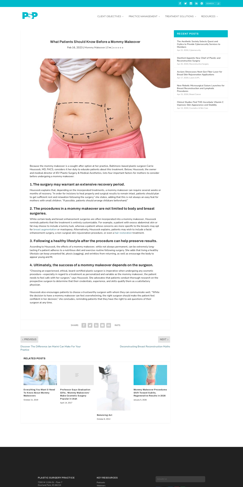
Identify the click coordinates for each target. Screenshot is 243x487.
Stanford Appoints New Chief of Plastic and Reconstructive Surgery (198, 57)
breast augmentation (45, 227)
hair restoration (123, 230)
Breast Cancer (195, 92)
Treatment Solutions (179, 14)
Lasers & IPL (194, 75)
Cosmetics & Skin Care (198, 106)
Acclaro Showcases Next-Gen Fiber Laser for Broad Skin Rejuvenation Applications (199, 71)
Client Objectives (109, 14)
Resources (208, 14)
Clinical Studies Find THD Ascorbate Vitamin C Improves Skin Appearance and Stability (200, 101)
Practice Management (143, 14)
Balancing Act (104, 413)
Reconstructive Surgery (199, 61)
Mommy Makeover (94, 45)
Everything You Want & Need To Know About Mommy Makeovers (39, 390)
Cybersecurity (195, 48)
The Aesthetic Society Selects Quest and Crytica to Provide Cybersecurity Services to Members (198, 42)
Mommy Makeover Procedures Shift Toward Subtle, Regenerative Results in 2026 (150, 390)
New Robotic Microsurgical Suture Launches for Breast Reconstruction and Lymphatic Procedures (200, 86)
